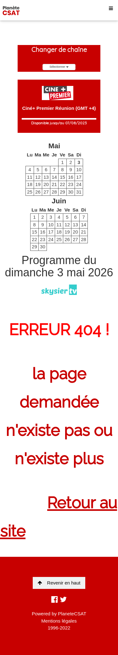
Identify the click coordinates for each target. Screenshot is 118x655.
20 (46, 184)
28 (54, 192)
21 (54, 184)
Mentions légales (59, 621)
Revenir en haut (59, 582)
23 (70, 184)
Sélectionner (59, 66)
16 (70, 177)
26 (38, 192)
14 (54, 177)
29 (62, 192)
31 (78, 192)
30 (70, 192)
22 (62, 184)
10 (78, 169)
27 (46, 192)
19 (38, 184)
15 (62, 177)
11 (29, 177)
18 (29, 184)
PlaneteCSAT (72, 613)
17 (78, 177)
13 (46, 177)
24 (78, 184)
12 (38, 177)
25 (29, 192)
